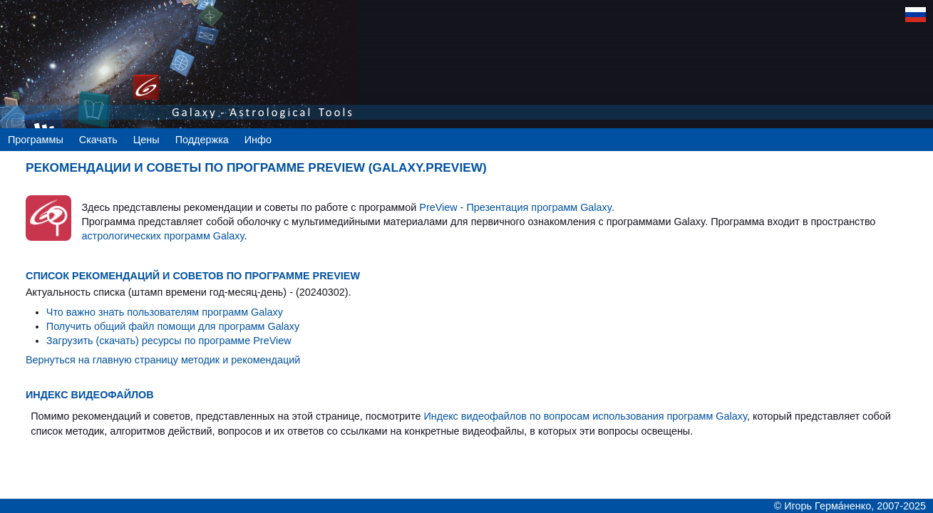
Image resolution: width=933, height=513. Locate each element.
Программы (35, 139)
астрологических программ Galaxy (162, 236)
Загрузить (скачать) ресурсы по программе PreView (169, 340)
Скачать (98, 139)
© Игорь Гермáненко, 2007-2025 (850, 506)
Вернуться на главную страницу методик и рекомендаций (163, 360)
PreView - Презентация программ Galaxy (515, 207)
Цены (146, 139)
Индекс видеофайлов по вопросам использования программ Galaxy (585, 416)
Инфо (258, 139)
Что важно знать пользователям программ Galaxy (164, 312)
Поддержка (202, 139)
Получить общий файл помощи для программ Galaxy (172, 326)
